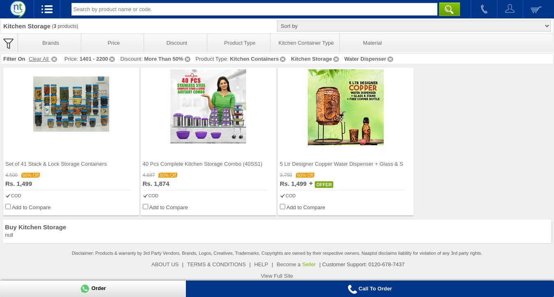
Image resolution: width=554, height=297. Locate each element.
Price (114, 43)
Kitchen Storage (315, 59)
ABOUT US (165, 264)
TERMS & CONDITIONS (216, 264)
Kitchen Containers (258, 59)
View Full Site (277, 276)
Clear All (43, 59)
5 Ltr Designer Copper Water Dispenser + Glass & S (341, 164)
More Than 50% (167, 59)
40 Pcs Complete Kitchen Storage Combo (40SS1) (203, 164)
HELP (261, 264)
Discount (176, 43)
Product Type (239, 43)
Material (372, 43)
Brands (50, 43)
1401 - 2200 (98, 59)
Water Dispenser (369, 59)
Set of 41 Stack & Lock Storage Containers (56, 164)
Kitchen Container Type (306, 43)
